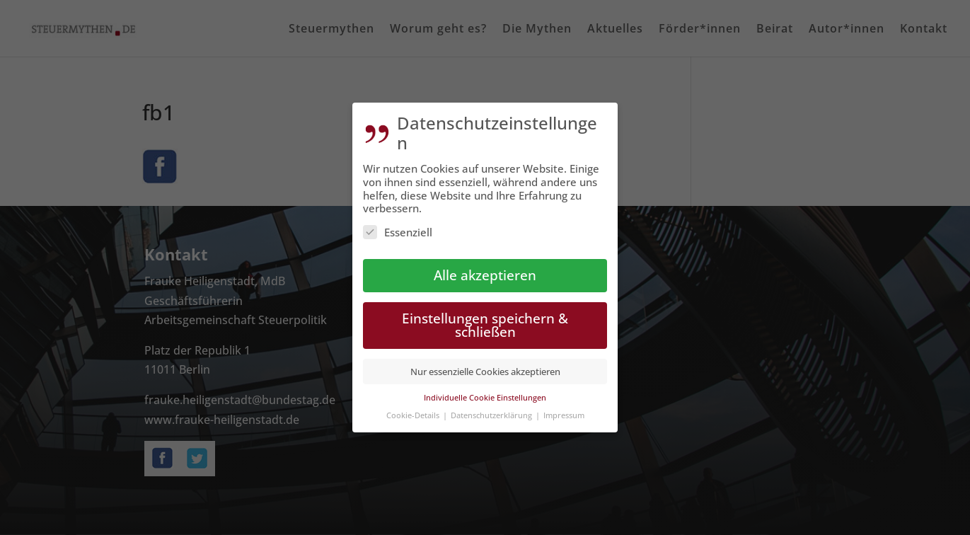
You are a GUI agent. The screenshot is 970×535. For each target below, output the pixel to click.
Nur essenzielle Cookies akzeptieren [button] (485, 368)
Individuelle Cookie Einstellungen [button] (485, 394)
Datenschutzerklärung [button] (492, 411)
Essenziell (397, 229)
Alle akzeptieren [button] (485, 271)
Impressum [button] (563, 411)
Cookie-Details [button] (413, 411)
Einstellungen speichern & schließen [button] (485, 321)
